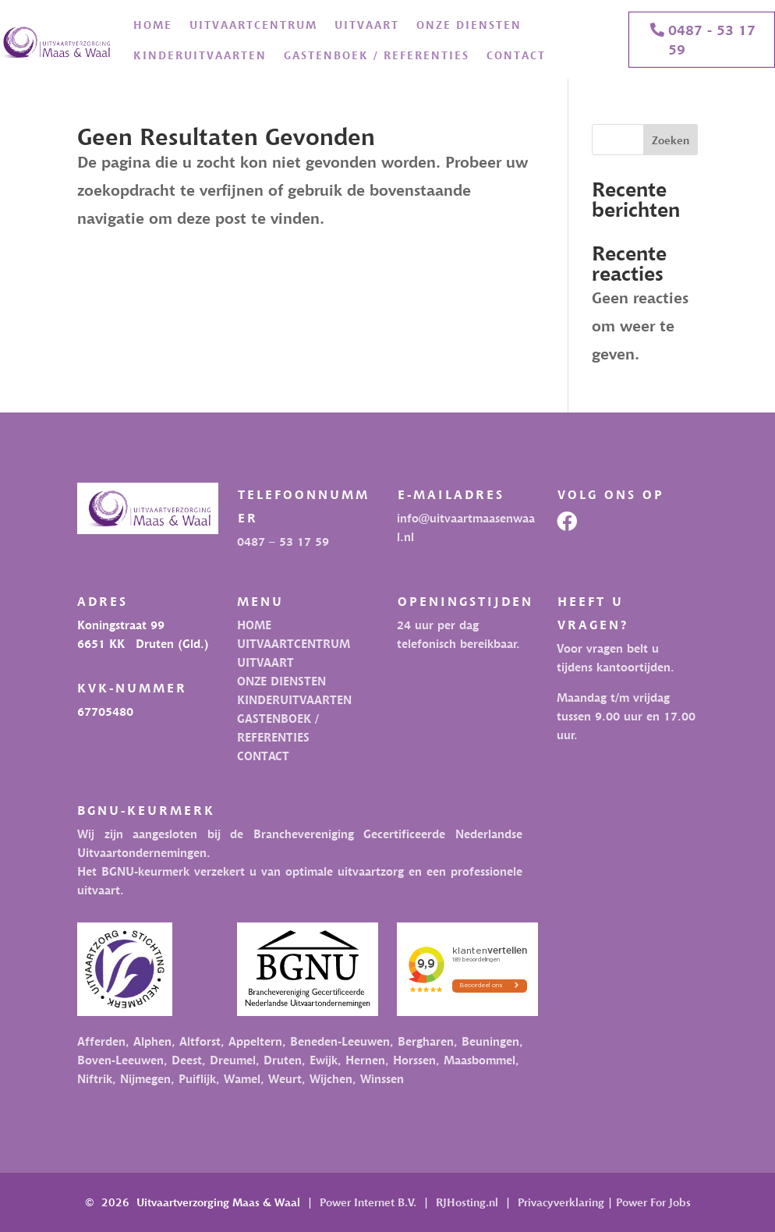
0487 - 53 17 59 (712, 38)
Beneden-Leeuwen (338, 1041)
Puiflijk (197, 1078)
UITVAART (366, 24)
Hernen (365, 1059)
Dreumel (233, 1059)
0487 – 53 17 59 (283, 541)
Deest (187, 1059)
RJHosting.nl (467, 1202)
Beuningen (490, 1041)
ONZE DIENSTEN (469, 24)
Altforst (200, 1041)
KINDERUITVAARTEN (200, 55)
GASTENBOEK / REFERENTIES (376, 55)
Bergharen (426, 1041)
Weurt (285, 1078)
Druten (283, 1059)
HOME (152, 24)
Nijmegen (145, 1078)
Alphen (152, 1041)
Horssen (414, 1059)
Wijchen (331, 1078)
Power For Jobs (653, 1202)
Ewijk (324, 1059)
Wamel (242, 1078)
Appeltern (255, 1041)
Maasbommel (479, 1059)
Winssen (382, 1078)
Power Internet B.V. (368, 1202)
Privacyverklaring (561, 1202)
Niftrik (94, 1078)
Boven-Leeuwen (120, 1059)
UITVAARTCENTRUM (253, 24)
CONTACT (516, 55)
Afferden (101, 1041)
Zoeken (670, 140)
